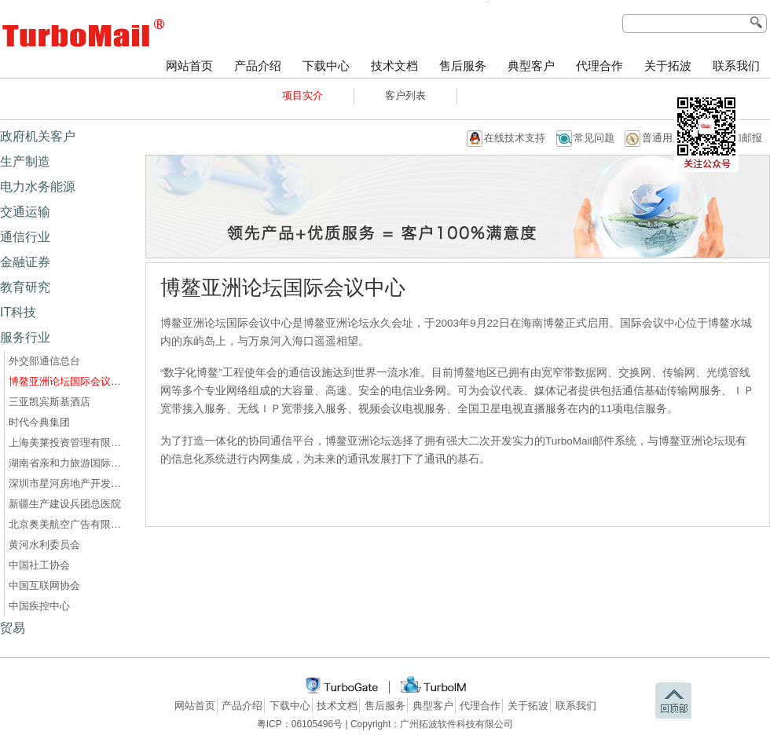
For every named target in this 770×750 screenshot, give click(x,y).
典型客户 (531, 66)
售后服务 (462, 66)
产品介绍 (257, 66)
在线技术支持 (514, 138)
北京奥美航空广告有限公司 (67, 524)
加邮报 (747, 138)
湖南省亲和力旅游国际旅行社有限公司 (67, 463)
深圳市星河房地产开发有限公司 (67, 483)
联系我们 (736, 66)
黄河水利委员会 (44, 545)
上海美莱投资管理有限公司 (67, 442)
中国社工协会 (39, 565)
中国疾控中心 (39, 606)
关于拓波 (667, 66)
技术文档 (394, 66)
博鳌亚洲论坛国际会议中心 (67, 381)
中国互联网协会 (44, 585)
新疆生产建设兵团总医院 (65, 504)
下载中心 (326, 66)
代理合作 (599, 66)
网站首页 (189, 66)
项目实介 (302, 95)
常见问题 (594, 138)
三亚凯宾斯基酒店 (49, 402)
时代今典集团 (39, 422)
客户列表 (405, 95)
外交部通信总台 (44, 361)
